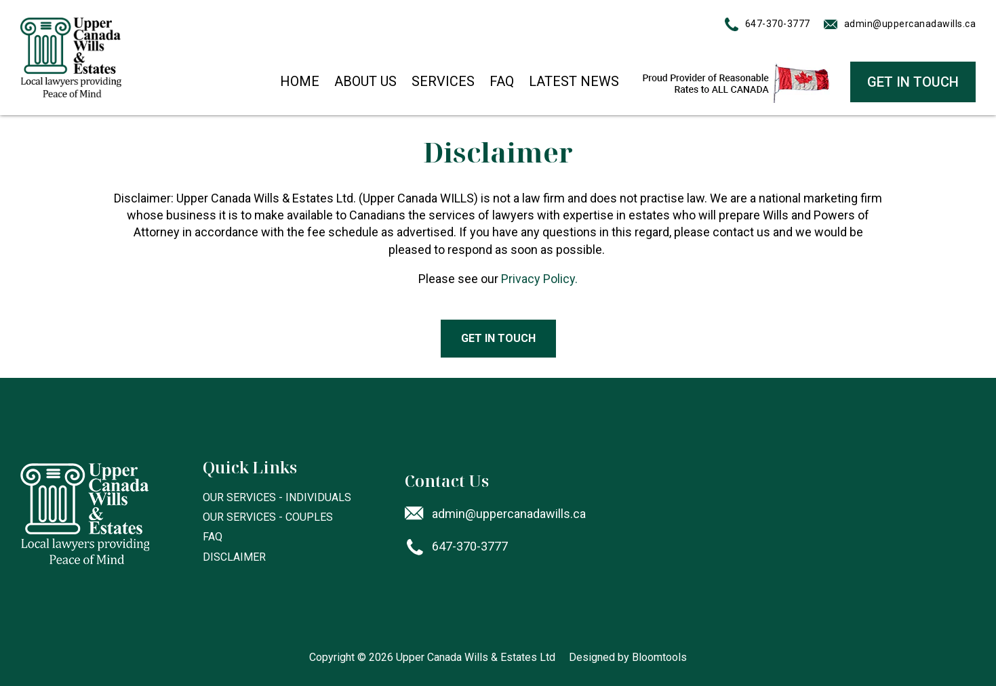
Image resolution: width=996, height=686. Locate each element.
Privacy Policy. (539, 279)
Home (299, 81)
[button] (498, 339)
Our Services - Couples (268, 517)
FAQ (502, 81)
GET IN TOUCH (913, 82)
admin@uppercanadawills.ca (910, 23)
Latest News (574, 81)
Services (443, 81)
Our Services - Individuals (277, 497)
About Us (365, 81)
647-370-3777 (777, 23)
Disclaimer (234, 557)
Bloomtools (659, 657)
